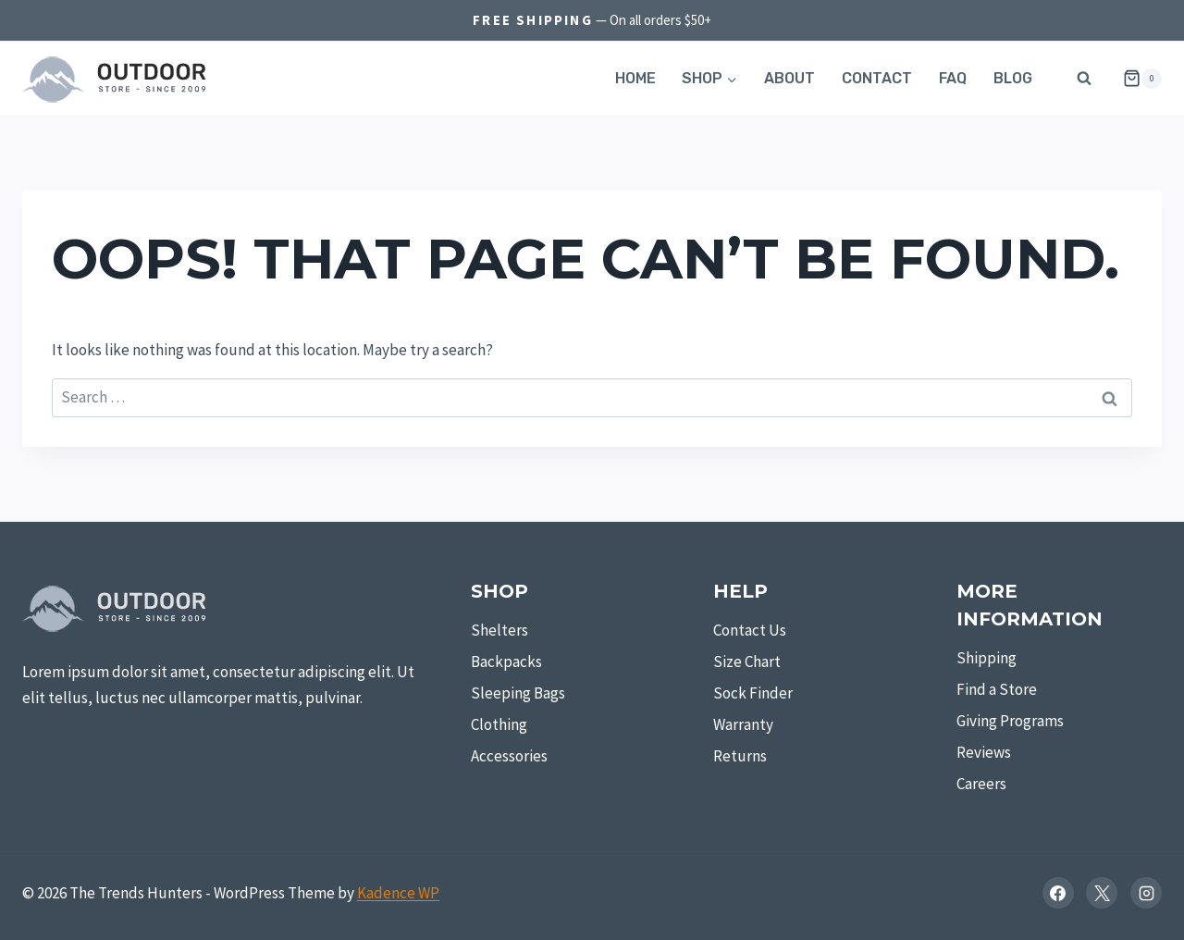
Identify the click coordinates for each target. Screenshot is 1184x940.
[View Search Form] (1084, 78)
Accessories (509, 756)
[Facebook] (1058, 893)
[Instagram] (1146, 893)
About (789, 78)
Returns (740, 756)
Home (635, 78)
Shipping (986, 658)
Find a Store (996, 689)
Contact (877, 78)
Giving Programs (1010, 721)
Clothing (499, 724)
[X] (1101, 893)
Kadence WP (398, 893)
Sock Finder (753, 693)
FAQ (953, 78)
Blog (1012, 78)
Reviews (983, 752)
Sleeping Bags (518, 693)
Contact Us (749, 630)
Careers (981, 783)
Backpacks (506, 661)
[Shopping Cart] (1135, 78)
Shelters (499, 630)
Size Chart (747, 661)
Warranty (743, 724)
